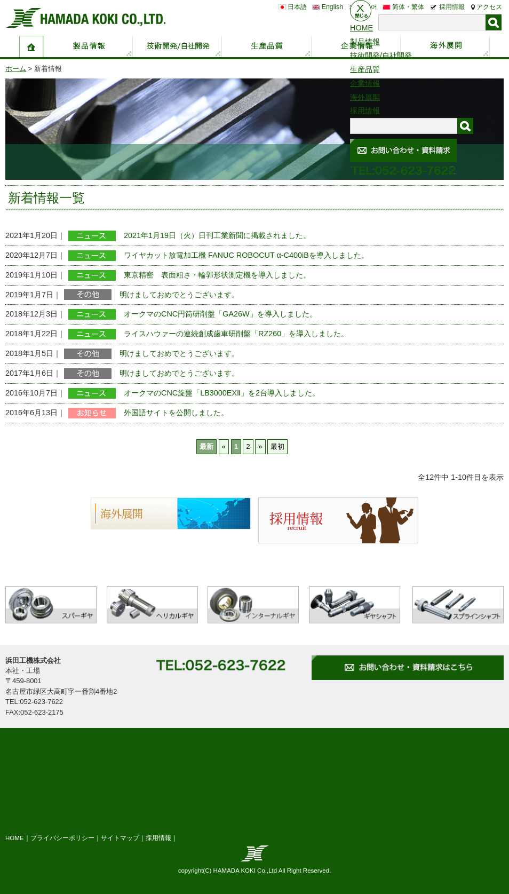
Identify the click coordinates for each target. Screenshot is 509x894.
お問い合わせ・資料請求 (497, 110)
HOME (14, 838)
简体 (398, 7)
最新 (206, 446)
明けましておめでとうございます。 (179, 294)
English (332, 7)
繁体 (417, 7)
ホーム (15, 69)
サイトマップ (120, 838)
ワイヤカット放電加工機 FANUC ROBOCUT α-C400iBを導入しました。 (246, 255)
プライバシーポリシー (62, 838)
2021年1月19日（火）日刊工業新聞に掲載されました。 (217, 235)
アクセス (489, 7)
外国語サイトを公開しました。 (176, 412)
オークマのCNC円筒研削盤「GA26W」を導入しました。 (220, 314)
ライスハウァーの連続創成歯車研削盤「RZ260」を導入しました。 (236, 333)
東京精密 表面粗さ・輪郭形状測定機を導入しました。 (217, 275)
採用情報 (452, 7)
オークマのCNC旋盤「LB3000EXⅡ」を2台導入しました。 (222, 393)
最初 (277, 446)
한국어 (367, 7)
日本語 (297, 7)
